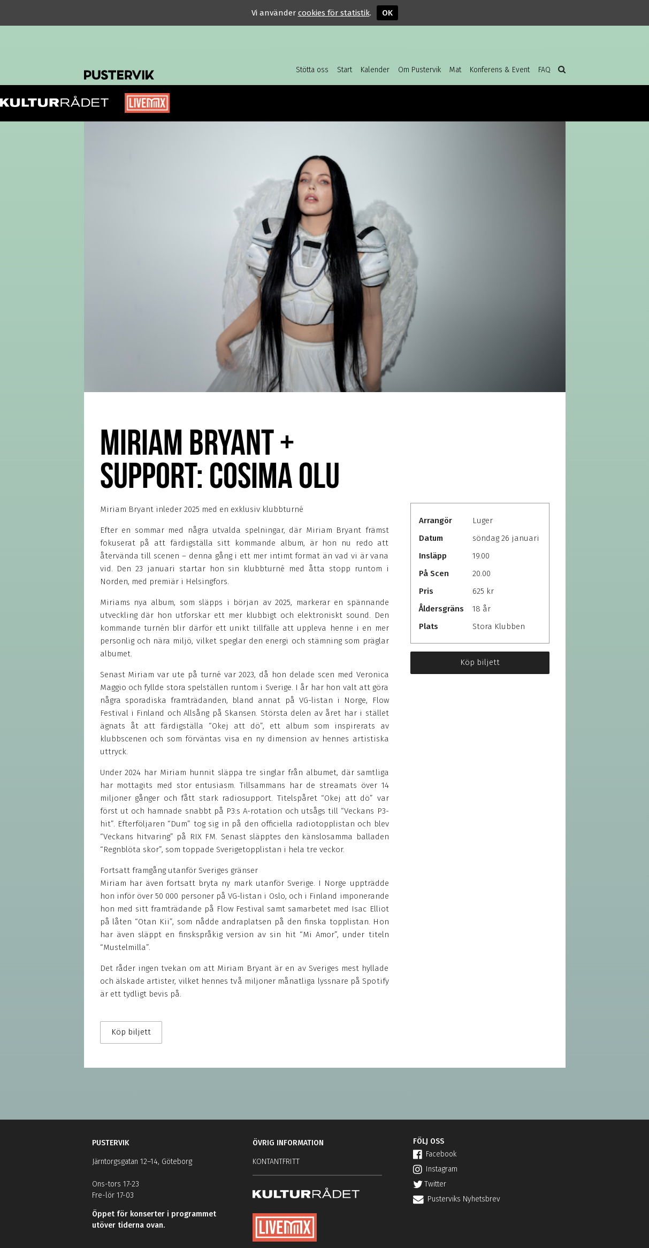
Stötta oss (312, 69)
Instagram (435, 1169)
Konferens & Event (500, 69)
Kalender (375, 69)
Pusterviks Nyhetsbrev (456, 1199)
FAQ (544, 69)
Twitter (429, 1184)
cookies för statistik (334, 13)
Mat (455, 69)
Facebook (434, 1154)
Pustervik (169, 67)
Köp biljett (480, 662)
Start (344, 69)
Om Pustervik (419, 69)
